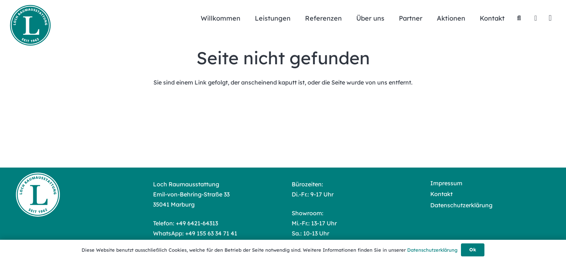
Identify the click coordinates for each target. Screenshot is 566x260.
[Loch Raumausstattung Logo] (30, 25)
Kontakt (441, 194)
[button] (519, 18)
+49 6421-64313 (197, 223)
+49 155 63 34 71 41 (211, 233)
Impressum (446, 183)
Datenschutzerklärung (461, 205)
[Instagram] (550, 18)
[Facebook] (535, 18)
